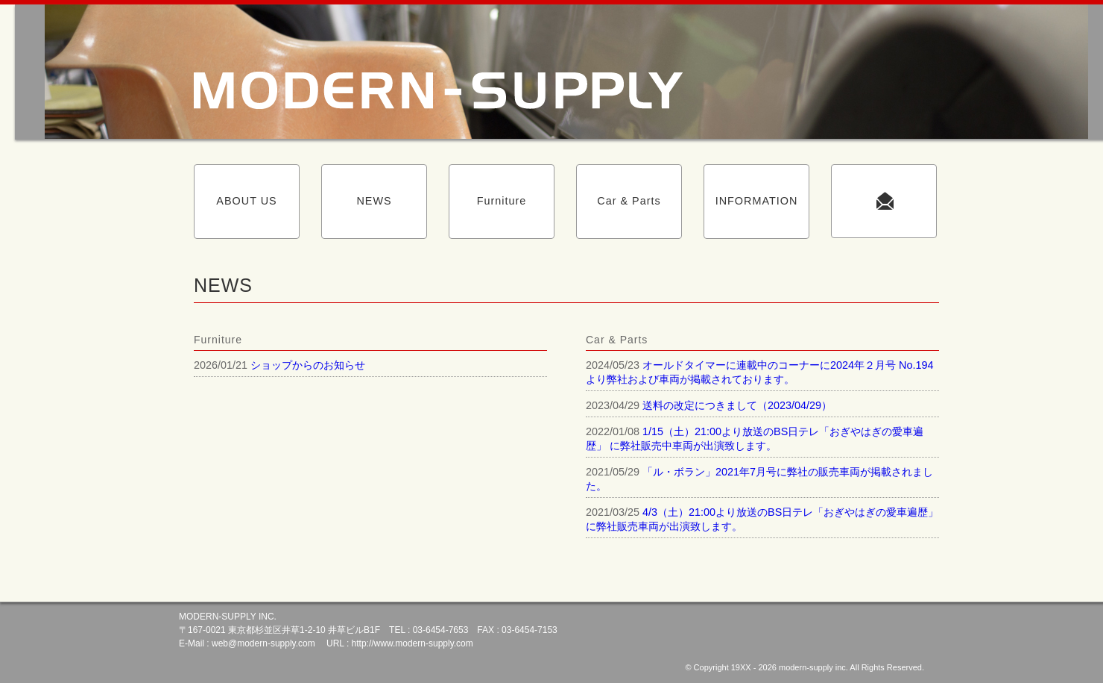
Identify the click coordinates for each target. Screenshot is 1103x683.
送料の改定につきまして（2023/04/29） (737, 405)
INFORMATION (756, 201)
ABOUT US (246, 201)
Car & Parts (628, 201)
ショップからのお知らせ (307, 365)
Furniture (502, 201)
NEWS (373, 201)
